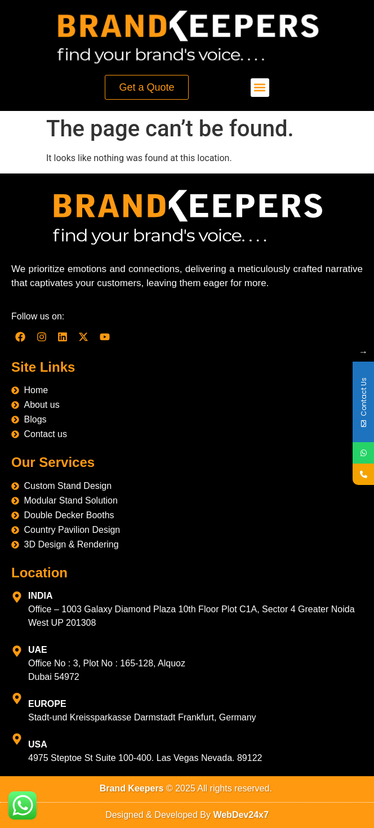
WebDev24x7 (240, 815)
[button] (260, 87)
